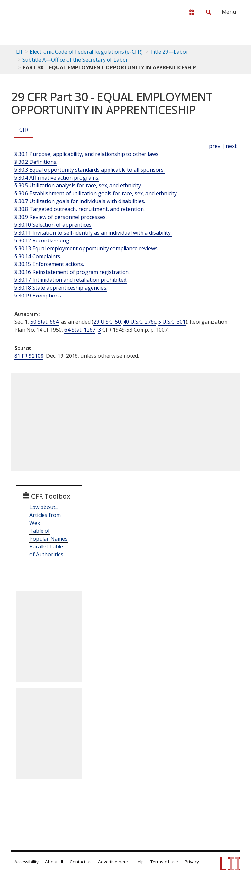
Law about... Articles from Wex (45, 515)
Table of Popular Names (48, 534)
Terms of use (164, 862)
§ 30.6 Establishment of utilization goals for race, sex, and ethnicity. (96, 193)
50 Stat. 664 (44, 321)
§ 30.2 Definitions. (35, 161)
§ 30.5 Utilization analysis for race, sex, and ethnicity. (78, 185)
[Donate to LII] (191, 12)
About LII (54, 862)
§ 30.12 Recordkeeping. (42, 240)
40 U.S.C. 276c (139, 321)
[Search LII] (208, 12)
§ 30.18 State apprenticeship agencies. (60, 287)
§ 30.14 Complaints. (37, 256)
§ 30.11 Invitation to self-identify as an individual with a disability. (93, 232)
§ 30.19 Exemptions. (38, 295)
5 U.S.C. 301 (172, 321)
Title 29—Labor (169, 51)
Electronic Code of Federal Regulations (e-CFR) (86, 51)
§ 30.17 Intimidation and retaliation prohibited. (70, 279)
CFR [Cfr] (23, 129)
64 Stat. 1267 (79, 329)
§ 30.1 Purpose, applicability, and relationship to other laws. (86, 154)
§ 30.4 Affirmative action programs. (56, 177)
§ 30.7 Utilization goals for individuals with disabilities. (79, 201)
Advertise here (113, 862)
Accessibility (26, 862)
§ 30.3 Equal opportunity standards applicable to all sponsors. (89, 169)
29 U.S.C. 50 (107, 321)
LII (19, 51)
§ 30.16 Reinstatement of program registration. (72, 272)
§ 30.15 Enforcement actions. (49, 264)
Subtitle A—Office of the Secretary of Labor (75, 59)
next (231, 146)
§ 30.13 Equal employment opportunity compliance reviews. (86, 248)
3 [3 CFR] (99, 329)
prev (214, 146)
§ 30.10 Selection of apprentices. (53, 224)
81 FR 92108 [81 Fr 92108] (28, 355)
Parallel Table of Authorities (46, 550)
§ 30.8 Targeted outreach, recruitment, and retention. (79, 209)
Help (139, 862)
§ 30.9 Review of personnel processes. (60, 216)
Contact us (81, 862)
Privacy (192, 862)
